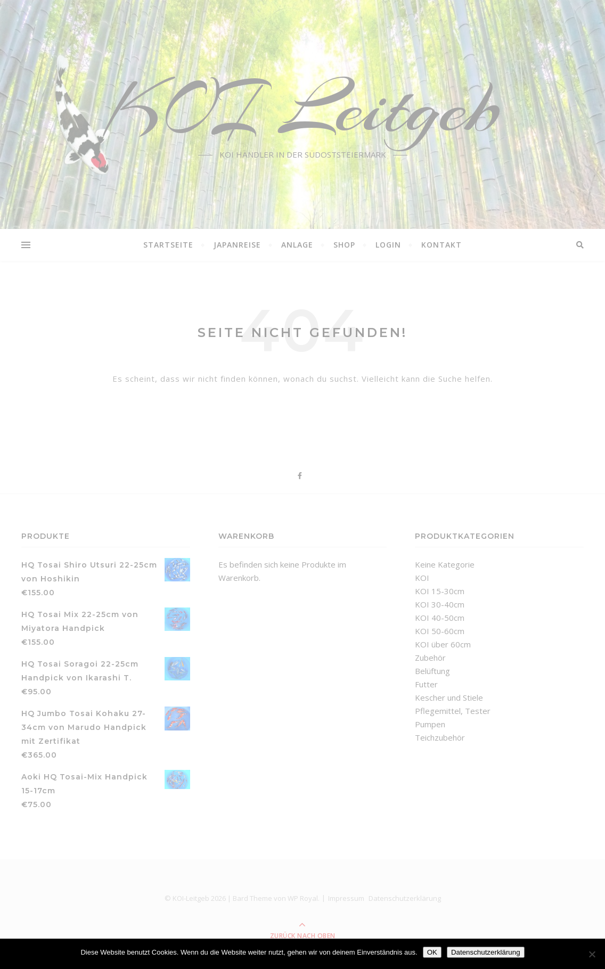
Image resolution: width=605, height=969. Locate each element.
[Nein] (591, 954)
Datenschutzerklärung (485, 952)
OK (432, 952)
